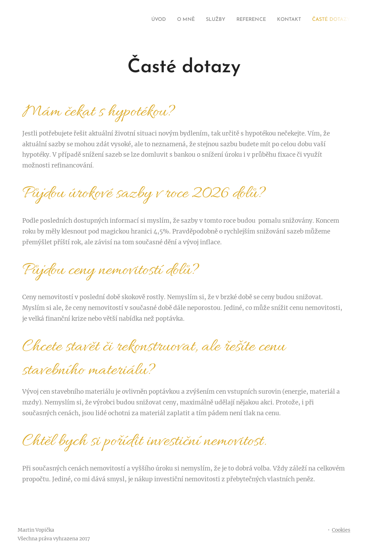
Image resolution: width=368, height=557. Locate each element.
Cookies (341, 530)
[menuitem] (140, 19)
